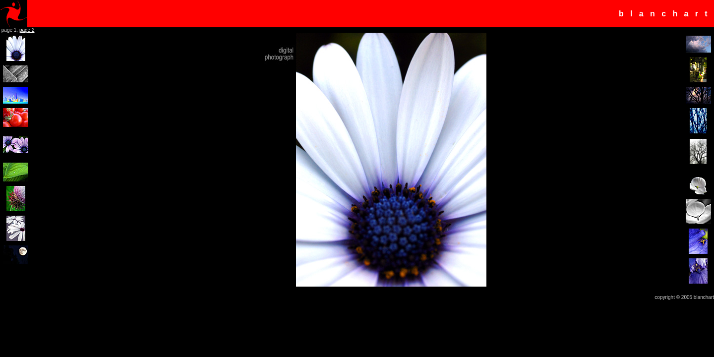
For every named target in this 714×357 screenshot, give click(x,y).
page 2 (27, 30)
